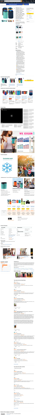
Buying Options (32, 221)
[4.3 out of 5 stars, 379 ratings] (4, 99)
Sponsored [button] (2, 259)
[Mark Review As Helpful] (15, 300)
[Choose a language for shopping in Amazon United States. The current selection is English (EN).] (24, 1)
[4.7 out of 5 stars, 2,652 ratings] (30, 98)
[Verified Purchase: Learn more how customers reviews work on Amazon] (23, 304)
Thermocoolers (11, 248)
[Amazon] (2, 1)
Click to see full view (8, 19)
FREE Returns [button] (17, 24)
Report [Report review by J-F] (14, 395)
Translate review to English (17, 410)
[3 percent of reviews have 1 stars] (5, 282)
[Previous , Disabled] (17, 41)
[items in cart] (34, 1)
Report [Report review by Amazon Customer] (14, 409)
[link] (12, 80)
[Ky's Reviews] (4, 121)
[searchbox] (13, 1)
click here (4, 254)
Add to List (28, 21)
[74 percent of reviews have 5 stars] (5, 277)
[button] (1, 3)
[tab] (17, 280)
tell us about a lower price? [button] (8, 256)
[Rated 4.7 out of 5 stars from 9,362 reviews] (11, 270)
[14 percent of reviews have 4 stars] (5, 278)
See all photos (32, 283)
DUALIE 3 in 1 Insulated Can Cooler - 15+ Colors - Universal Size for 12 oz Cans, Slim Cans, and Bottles (24, 269)
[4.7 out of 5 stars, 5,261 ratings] (17, 99)
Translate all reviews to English (17, 380)
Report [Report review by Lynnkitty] (19, 352)
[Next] (23, 41)
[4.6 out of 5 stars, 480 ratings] (23, 99)
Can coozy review (5, 122)
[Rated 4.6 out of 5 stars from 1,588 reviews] (24, 270)
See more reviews (16, 376)
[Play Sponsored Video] (9, 264)
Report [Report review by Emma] (19, 374)
